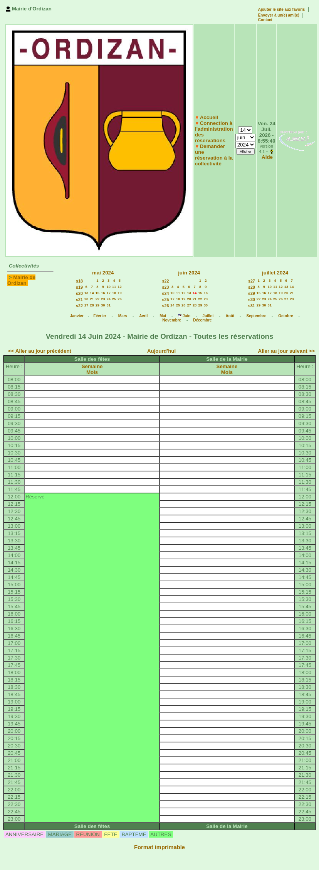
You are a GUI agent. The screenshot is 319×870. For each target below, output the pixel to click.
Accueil (209, 117)
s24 (165, 293)
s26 (165, 305)
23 (103, 299)
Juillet (208, 316)
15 (97, 293)
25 (114, 299)
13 (86, 293)
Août (230, 316)
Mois (92, 372)
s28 (251, 287)
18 (114, 293)
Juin (187, 316)
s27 (251, 281)
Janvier (77, 316)
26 (119, 299)
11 (114, 287)
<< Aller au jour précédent (39, 351)
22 (97, 299)
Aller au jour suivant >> (286, 351)
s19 (79, 287)
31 (108, 305)
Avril (143, 316)
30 (103, 305)
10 (108, 287)
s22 (79, 305)
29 (97, 305)
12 (119, 287)
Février (99, 316)
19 (119, 293)
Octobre (285, 316)
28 (92, 305)
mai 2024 (103, 273)
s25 (165, 299)
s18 (79, 281)
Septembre (257, 316)
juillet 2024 (275, 273)
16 (103, 293)
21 (92, 299)
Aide (267, 157)
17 (108, 293)
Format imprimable (159, 847)
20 (86, 299)
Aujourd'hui (161, 351)
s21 (79, 299)
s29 (251, 293)
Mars (122, 316)
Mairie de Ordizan (21, 280)
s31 (251, 305)
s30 (251, 299)
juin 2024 (189, 273)
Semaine (92, 366)
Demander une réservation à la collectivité (214, 155)
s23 (165, 287)
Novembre (171, 320)
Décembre (202, 320)
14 (92, 293)
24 (108, 299)
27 (86, 305)
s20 (79, 293)
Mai (163, 316)
